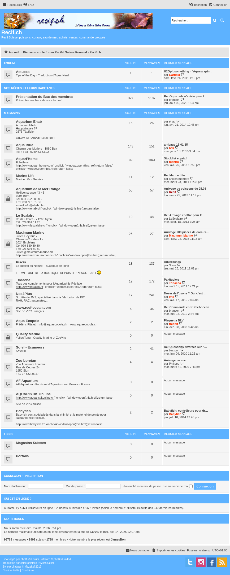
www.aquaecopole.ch (83, 324)
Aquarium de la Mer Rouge (38, 189)
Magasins (12, 113)
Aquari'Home (27, 159)
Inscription (34, 475)
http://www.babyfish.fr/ (30, 424)
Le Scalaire (25, 215)
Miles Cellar (47, 562)
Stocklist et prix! (175, 158)
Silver (172, 265)
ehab (172, 121)
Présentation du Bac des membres (44, 97)
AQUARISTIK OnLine (33, 394)
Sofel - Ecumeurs (30, 347)
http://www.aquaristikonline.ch (35, 397)
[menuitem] (28, 5)
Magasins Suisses (31, 443)
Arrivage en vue (175, 360)
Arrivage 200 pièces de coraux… (186, 232)
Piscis (21, 262)
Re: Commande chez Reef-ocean (186, 307)
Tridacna (23, 280)
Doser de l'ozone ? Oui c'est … (185, 293)
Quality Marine (28, 334)
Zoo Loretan (26, 361)
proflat (13, 566)
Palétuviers (172, 279)
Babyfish (23, 411)
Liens (8, 434)
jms (171, 296)
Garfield (174, 74)
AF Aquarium (27, 381)
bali (171, 148)
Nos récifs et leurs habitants (29, 88)
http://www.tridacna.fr (29, 286)
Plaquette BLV (174, 320)
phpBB (25, 559)
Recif (172, 192)
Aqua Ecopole (27, 321)
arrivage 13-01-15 (176, 144)
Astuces (22, 72)
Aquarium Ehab (29, 122)
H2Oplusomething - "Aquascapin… (188, 71)
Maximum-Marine (181, 235)
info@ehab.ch (34, 205)
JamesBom (119, 539)
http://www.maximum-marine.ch (36, 255)
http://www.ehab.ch (28, 208)
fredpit (173, 323)
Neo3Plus (24, 294)
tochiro (174, 161)
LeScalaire (176, 218)
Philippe (174, 363)
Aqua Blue (24, 145)
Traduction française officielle (20, 562)
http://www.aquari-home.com (34, 165)
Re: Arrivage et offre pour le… (184, 215)
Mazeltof (30, 566)
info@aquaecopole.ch (53, 324)
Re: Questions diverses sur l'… (185, 347)
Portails (22, 456)
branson (174, 99)
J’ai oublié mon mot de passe (142, 486)
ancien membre (179, 178)
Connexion (12, 475)
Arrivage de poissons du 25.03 (185, 188)
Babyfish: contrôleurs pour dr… (186, 410)
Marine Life (25, 176)
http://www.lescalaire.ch (31, 225)
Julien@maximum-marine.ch (34, 252)
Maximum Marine (30, 232)
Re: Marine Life (174, 175)
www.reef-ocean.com (33, 308)
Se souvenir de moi (178, 486)
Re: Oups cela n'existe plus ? (184, 96)
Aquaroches (172, 261)
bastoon (174, 350)
